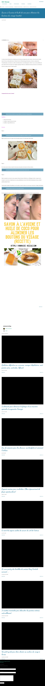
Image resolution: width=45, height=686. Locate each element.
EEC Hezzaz (5, 2)
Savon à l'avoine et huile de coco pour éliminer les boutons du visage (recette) (19, 114)
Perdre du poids (16, 3)
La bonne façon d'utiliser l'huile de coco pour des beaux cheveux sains (17, 169)
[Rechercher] (41, 1)
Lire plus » (41, 372)
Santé (10, 3)
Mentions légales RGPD (5, 661)
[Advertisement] (22, 29)
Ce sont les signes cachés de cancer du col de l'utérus (20, 530)
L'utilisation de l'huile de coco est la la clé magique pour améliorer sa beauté (18, 135)
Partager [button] (40, 306)
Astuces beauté (4, 3)
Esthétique (22, 3)
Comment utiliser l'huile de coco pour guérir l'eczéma (15, 188)
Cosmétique (29, 3)
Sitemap (2, 662)
